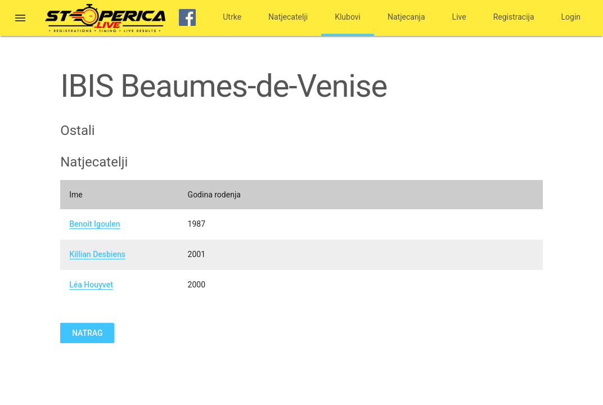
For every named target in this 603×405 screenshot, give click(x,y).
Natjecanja (406, 16)
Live (459, 16)
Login (571, 16)
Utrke (232, 16)
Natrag (87, 333)
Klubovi (348, 16)
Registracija (513, 16)
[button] (20, 19)
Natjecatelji (288, 16)
